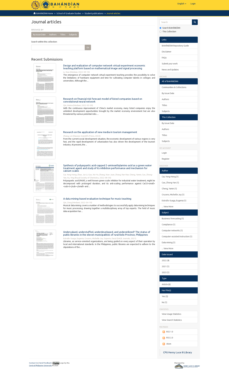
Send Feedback (45, 363)
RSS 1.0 (167, 332)
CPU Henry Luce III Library (177, 352)
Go (88, 47)
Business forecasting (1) (173, 218)
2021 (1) (165, 266)
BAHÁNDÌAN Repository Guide (175, 46)
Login (164, 153)
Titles (62, 34)
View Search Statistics (172, 320)
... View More (167, 206)
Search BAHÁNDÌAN (169, 28)
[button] (181, 3)
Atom (166, 344)
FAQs (164, 57)
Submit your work (170, 63)
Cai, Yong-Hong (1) (170, 176)
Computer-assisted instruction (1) (177, 236)
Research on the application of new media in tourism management (100, 132)
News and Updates (170, 69)
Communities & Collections (174, 87)
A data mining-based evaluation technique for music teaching (97, 198)
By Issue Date (39, 34)
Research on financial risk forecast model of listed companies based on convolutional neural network (102, 100)
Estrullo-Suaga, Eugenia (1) (174, 200)
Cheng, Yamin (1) (169, 188)
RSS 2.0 (167, 338)
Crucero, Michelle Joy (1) (173, 194)
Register (165, 159)
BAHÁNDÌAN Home (44, 13)
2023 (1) (165, 272)
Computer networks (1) (172, 230)
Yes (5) (165, 296)
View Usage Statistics (171, 314)
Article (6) (166, 284)
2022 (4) (165, 260)
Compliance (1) (168, 224)
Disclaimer (166, 52)
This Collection (167, 31)
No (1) (164, 302)
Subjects (73, 34)
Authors (53, 34)
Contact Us (33, 363)
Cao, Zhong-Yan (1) (170, 182)
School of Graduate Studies (68, 13)
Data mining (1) (168, 242)
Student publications (93, 13)
